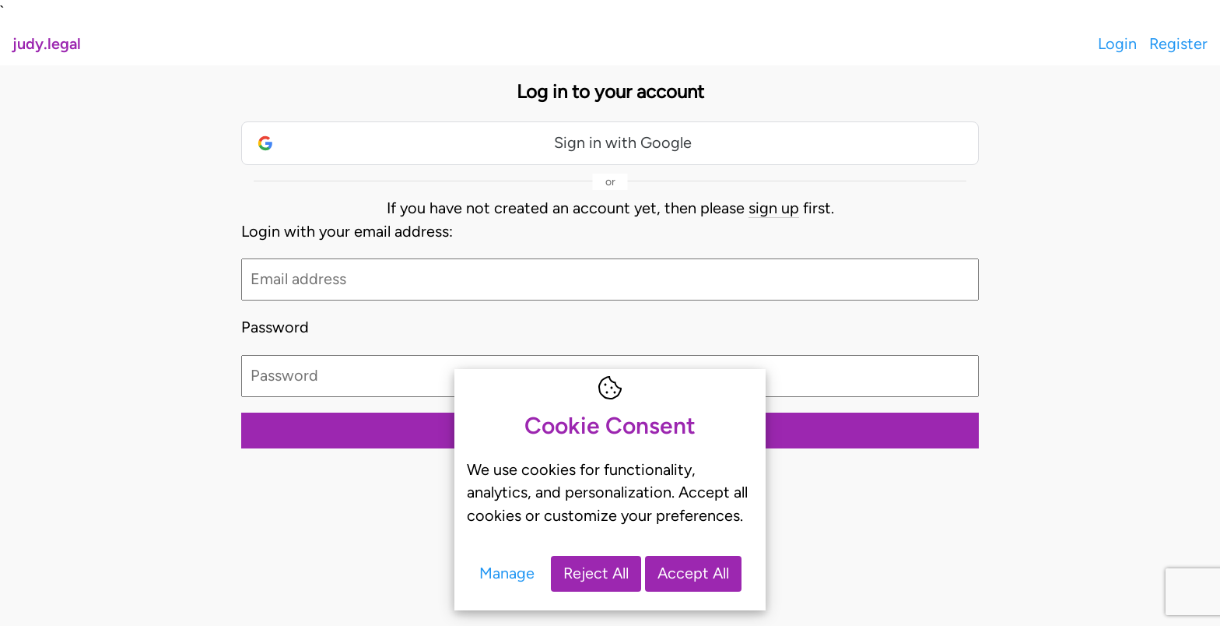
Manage (507, 573)
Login (1117, 43)
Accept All (693, 573)
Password (275, 327)
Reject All (596, 573)
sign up (773, 208)
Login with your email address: (347, 231)
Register (1178, 43)
